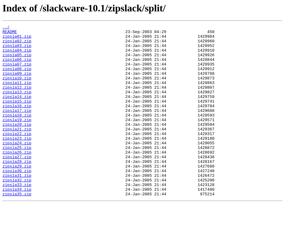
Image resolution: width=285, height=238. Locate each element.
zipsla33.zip (16, 217)
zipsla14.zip (16, 111)
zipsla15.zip (16, 117)
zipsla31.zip (16, 206)
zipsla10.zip (16, 89)
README (9, 33)
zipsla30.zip (16, 200)
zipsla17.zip (16, 128)
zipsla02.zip (16, 44)
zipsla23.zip (16, 161)
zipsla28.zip (16, 189)
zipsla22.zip (16, 156)
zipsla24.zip (16, 167)
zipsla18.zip (16, 133)
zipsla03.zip (16, 50)
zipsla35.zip (16, 228)
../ (6, 28)
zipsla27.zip (16, 183)
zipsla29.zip (16, 195)
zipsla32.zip (16, 211)
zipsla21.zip (16, 150)
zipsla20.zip (16, 144)
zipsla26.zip (16, 178)
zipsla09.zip (16, 83)
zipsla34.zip (16, 222)
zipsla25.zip (16, 172)
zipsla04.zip (16, 55)
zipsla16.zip (16, 122)
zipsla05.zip (16, 61)
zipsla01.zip (16, 39)
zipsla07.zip (16, 72)
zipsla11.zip (16, 94)
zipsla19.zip (16, 139)
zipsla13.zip (16, 105)
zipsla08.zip (16, 78)
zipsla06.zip (16, 67)
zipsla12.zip (16, 100)
